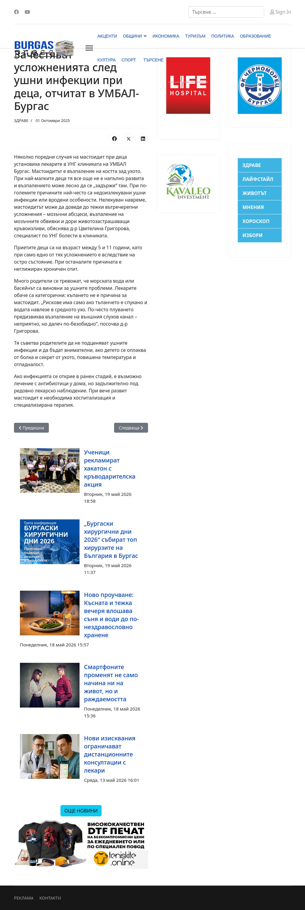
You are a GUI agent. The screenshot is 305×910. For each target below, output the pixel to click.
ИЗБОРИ (252, 235)
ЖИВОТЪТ (254, 193)
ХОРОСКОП (256, 221)
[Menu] (89, 48)
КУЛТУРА (106, 60)
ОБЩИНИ (132, 36)
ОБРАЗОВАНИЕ (255, 36)
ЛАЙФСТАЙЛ (257, 179)
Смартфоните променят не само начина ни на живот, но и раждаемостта (111, 683)
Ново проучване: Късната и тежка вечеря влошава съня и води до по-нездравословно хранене (111, 615)
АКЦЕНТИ (107, 36)
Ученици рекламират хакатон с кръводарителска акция (110, 468)
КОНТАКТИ (50, 898)
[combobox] (226, 12)
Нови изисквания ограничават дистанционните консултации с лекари (110, 754)
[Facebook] (16, 12)
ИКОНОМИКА (165, 36)
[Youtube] (27, 12)
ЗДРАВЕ (21, 120)
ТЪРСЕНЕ (153, 60)
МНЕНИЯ (253, 207)
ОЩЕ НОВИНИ (81, 810)
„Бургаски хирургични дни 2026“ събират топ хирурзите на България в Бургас (111, 539)
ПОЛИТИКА (222, 36)
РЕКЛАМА (23, 898)
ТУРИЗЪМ (195, 36)
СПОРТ (129, 60)
